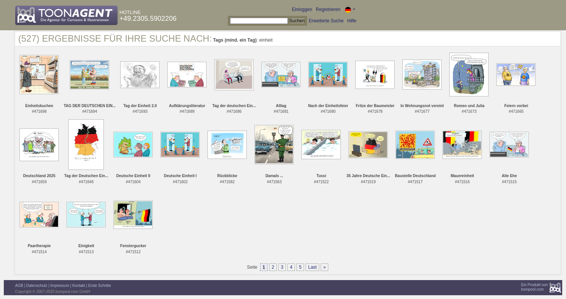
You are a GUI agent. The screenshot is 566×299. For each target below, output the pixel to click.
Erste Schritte (99, 285)
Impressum (59, 285)
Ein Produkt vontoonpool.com (534, 287)
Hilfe (351, 20)
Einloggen (302, 9)
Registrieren (328, 9)
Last (312, 267)
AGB (19, 285)
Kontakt (78, 285)
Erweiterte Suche (326, 20)
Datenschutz (36, 285)
